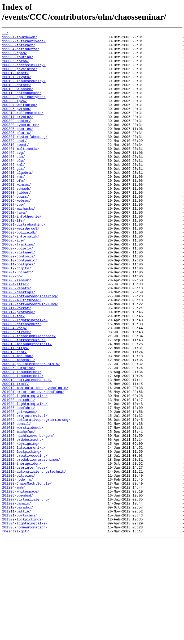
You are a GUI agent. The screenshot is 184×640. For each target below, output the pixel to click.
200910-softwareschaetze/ (27, 449)
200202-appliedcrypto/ (24, 110)
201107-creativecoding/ (25, 540)
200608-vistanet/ (18, 296)
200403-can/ (13, 182)
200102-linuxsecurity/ (24, 91)
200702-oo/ (12, 325)
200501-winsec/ (16, 215)
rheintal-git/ (15, 631)
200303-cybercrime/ (20, 143)
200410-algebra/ (17, 201)
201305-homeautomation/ (25, 626)
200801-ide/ (13, 373)
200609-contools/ (18, 301)
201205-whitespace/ (20, 583)
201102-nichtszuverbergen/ (28, 516)
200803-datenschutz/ (21, 382)
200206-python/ (16, 124)
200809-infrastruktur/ (24, 402)
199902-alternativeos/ (24, 43)
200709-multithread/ (21, 354)
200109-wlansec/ (17, 100)
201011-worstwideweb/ (22, 507)
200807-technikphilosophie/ (29, 397)
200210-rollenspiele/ (22, 129)
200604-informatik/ (20, 277)
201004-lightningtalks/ (25, 478)
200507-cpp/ (13, 239)
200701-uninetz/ (17, 320)
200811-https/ (15, 411)
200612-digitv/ (16, 315)
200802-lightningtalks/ (25, 378)
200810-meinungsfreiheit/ (27, 406)
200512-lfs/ (13, 258)
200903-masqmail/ (18, 425)
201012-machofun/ (18, 512)
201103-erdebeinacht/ (22, 521)
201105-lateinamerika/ (24, 531)
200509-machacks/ (18, 244)
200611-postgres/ (18, 311)
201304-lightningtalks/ (25, 622)
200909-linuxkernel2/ (22, 445)
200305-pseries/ (17, 148)
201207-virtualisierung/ (26, 593)
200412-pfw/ (13, 210)
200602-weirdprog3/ (20, 268)
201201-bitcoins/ (18, 564)
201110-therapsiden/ (21, 550)
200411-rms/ (13, 206)
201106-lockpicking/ (21, 535)
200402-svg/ (13, 177)
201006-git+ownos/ (19, 488)
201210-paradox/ (17, 602)
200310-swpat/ (15, 167)
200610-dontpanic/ (19, 306)
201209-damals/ (16, 598)
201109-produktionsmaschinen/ (31, 545)
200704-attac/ (15, 335)
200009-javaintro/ (19, 76)
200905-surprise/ (18, 435)
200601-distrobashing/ (24, 263)
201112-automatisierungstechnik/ (34, 559)
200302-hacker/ (16, 139)
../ (5, 33)
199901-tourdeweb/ (19, 38)
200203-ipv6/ (14, 115)
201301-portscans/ (19, 612)
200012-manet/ (15, 81)
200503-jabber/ (16, 225)
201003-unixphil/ (18, 473)
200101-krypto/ (16, 86)
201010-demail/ (16, 502)
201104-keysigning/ (20, 526)
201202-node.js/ (17, 569)
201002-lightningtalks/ (25, 469)
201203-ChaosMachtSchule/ (27, 574)
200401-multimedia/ (20, 172)
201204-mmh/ (13, 579)
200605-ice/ (13, 282)
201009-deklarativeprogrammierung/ (36, 497)
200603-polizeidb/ (19, 272)
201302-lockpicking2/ (22, 617)
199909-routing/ (17, 62)
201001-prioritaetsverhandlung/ (33, 464)
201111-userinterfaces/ (25, 555)
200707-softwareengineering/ (30, 349)
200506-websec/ (16, 234)
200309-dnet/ (14, 162)
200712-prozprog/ (18, 368)
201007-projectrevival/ (25, 492)
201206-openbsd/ (17, 588)
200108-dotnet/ (16, 96)
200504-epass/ (15, 229)
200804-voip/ (14, 387)
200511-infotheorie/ (21, 253)
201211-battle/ (16, 607)
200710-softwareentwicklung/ (30, 359)
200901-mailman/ (17, 421)
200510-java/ (14, 249)
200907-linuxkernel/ (21, 440)
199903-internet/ (18, 48)
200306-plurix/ (16, 153)
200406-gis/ (13, 196)
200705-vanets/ (16, 339)
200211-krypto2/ (17, 134)
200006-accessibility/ (24, 72)
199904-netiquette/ (20, 52)
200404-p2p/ (13, 186)
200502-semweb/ (16, 220)
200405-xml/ (13, 191)
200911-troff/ (15, 454)
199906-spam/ (14, 57)
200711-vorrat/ (16, 363)
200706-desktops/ (18, 344)
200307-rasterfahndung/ (25, 158)
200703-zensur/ (16, 330)
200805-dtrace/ (16, 392)
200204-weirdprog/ (19, 119)
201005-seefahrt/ (18, 483)
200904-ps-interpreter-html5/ (31, 430)
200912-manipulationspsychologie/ (35, 459)
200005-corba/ (15, 67)
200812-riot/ (14, 416)
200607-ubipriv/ (17, 292)
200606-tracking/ (18, 287)
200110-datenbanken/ (21, 105)
